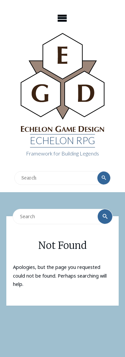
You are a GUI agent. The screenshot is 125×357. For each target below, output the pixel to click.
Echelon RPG (62, 140)
